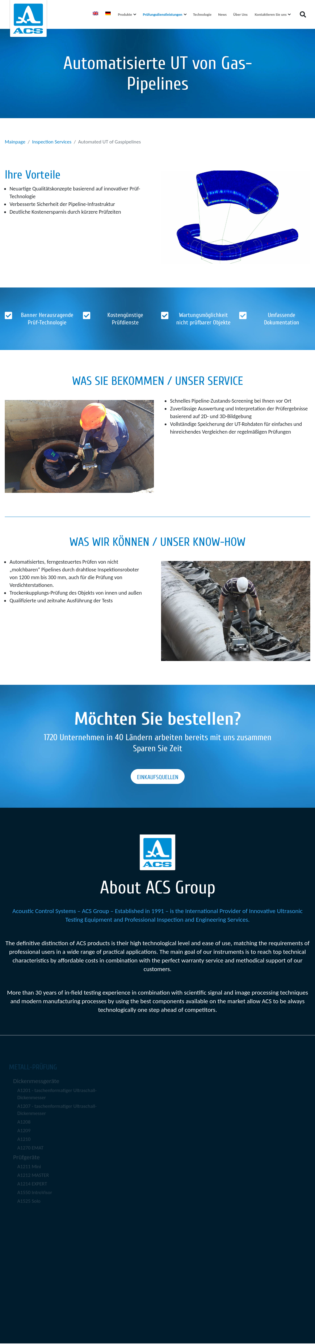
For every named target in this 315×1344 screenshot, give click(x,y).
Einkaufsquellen (157, 777)
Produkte (125, 14)
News (222, 14)
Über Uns (240, 14)
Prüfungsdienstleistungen (162, 14)
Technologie (202, 14)
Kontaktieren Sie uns (271, 14)
